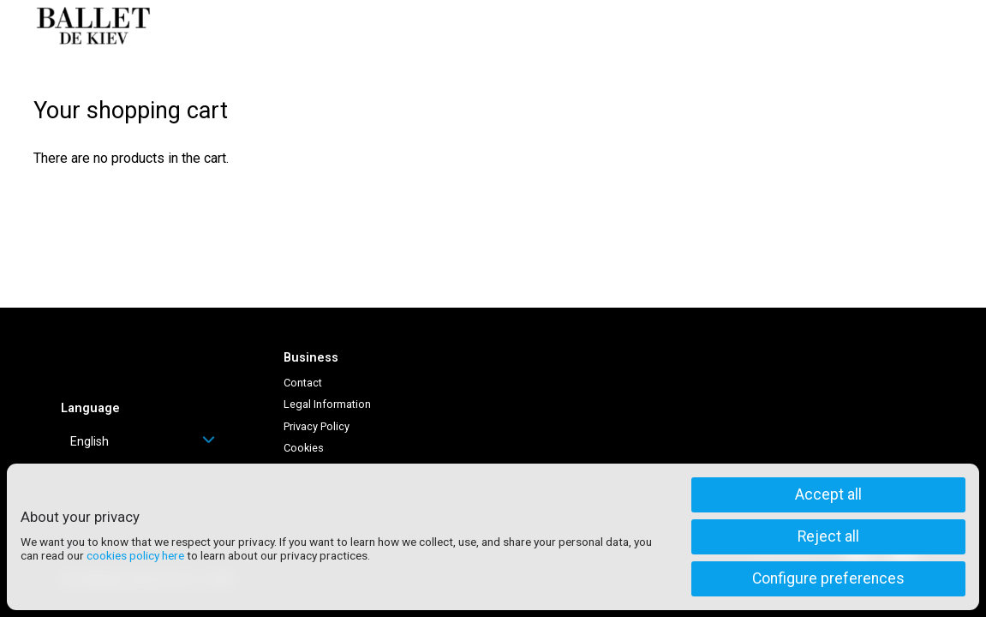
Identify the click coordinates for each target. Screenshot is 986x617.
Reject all (828, 536)
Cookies (304, 447)
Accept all (828, 494)
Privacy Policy (317, 426)
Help (745, 25)
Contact (303, 382)
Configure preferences (828, 578)
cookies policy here (135, 555)
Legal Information (327, 404)
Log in (805, 25)
